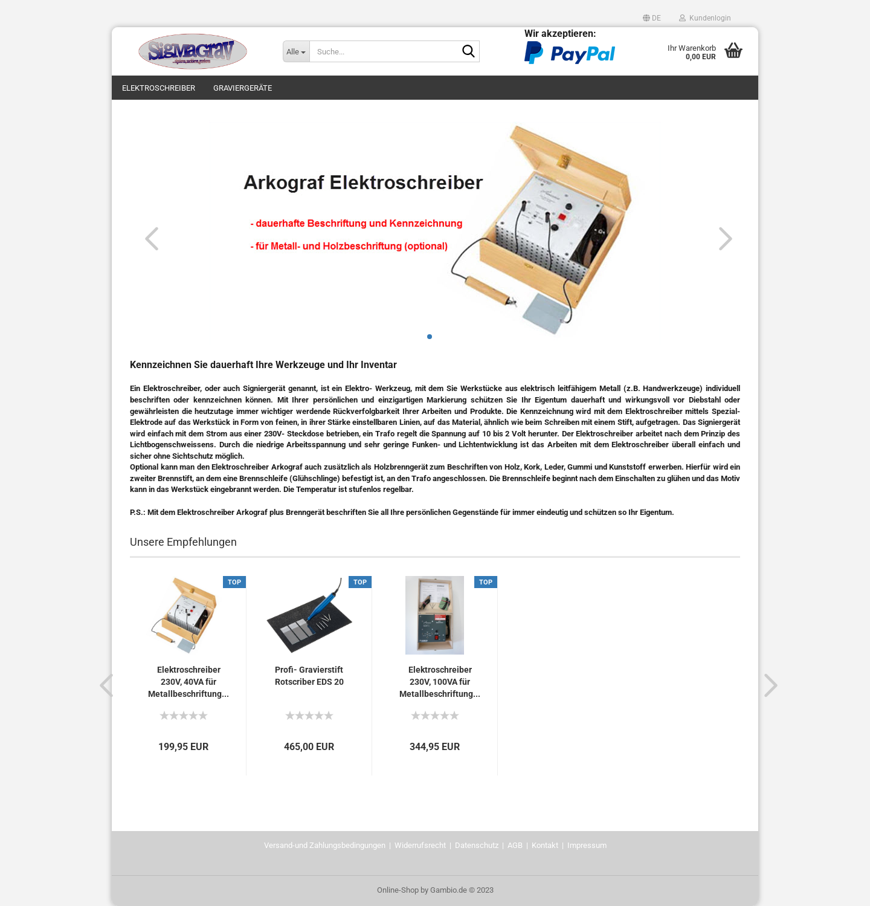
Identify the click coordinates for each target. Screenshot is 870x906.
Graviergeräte (242, 87)
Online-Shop (398, 890)
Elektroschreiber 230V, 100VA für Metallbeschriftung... (439, 682)
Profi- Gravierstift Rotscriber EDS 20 (309, 676)
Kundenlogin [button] (705, 18)
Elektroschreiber (158, 87)
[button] (652, 18)
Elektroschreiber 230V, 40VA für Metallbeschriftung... (188, 682)
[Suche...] (296, 51)
